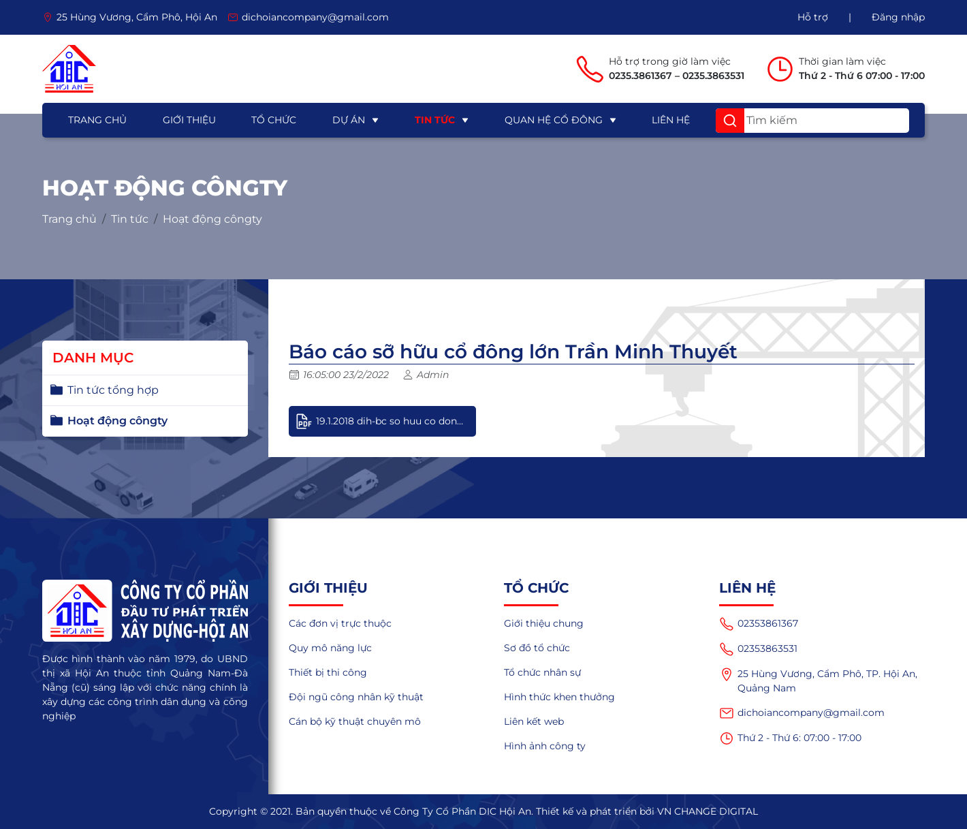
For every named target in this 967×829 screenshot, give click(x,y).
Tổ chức (273, 120)
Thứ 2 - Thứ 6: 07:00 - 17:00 (790, 738)
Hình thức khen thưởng (559, 697)
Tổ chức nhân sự (542, 672)
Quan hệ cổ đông (554, 120)
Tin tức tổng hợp (113, 390)
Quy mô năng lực (330, 648)
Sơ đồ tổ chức (537, 648)
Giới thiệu (189, 120)
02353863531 (758, 649)
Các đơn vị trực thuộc (340, 623)
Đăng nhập (898, 17)
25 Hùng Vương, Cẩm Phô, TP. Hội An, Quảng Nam (818, 680)
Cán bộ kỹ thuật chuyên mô (355, 721)
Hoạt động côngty (212, 219)
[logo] (69, 69)
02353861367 (758, 623)
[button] (730, 120)
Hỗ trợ (812, 17)
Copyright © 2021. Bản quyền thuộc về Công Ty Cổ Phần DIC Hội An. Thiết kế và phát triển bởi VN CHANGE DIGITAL (483, 811)
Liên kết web (534, 721)
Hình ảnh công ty (545, 746)
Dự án (348, 120)
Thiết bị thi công (328, 672)
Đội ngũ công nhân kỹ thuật (356, 697)
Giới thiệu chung (544, 623)
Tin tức (435, 120)
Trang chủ (97, 120)
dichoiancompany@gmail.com (802, 713)
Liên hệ (671, 120)
